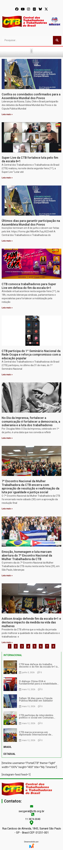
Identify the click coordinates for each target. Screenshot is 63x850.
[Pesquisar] (57, 40)
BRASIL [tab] (8, 747)
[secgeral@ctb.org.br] (31, 806)
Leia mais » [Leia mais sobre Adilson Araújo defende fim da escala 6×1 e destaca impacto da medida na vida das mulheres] (7, 642)
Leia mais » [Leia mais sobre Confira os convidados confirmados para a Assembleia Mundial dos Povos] (7, 114)
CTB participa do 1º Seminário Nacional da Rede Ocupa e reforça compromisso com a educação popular (31, 354)
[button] (31, 51)
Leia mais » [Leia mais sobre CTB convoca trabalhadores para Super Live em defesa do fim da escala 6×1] (7, 308)
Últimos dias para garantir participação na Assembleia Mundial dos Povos (31, 222)
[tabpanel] (31, 701)
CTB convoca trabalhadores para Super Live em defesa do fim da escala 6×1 (29, 286)
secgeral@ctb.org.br (31, 811)
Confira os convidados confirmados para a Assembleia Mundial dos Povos (31, 96)
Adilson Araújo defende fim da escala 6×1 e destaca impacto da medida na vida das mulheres (31, 622)
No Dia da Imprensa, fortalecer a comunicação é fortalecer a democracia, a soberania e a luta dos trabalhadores (31, 421)
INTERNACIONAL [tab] (13, 655)
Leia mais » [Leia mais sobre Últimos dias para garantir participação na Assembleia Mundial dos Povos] (7, 241)
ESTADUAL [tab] (9, 754)
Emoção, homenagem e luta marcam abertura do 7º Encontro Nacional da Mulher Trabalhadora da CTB (27, 555)
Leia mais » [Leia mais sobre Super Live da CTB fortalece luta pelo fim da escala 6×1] (7, 178)
